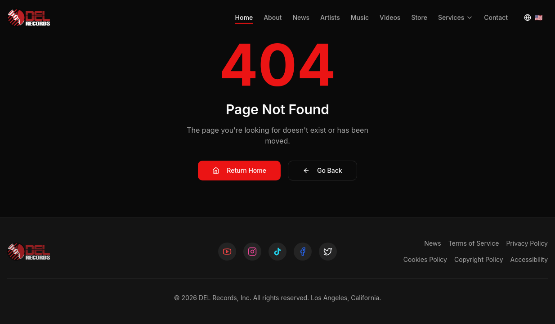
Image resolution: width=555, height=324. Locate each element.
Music (360, 11)
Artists (330, 11)
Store (419, 11)
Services (455, 11)
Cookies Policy (425, 259)
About (273, 11)
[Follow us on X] (328, 252)
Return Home (239, 170)
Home (244, 11)
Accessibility (529, 259)
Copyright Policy (478, 259)
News (300, 11)
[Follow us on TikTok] (277, 252)
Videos (390, 11)
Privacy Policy (527, 243)
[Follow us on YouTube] (227, 252)
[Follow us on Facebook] (303, 252)
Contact (496, 11)
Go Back (322, 170)
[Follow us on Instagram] (252, 252)
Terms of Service (473, 243)
